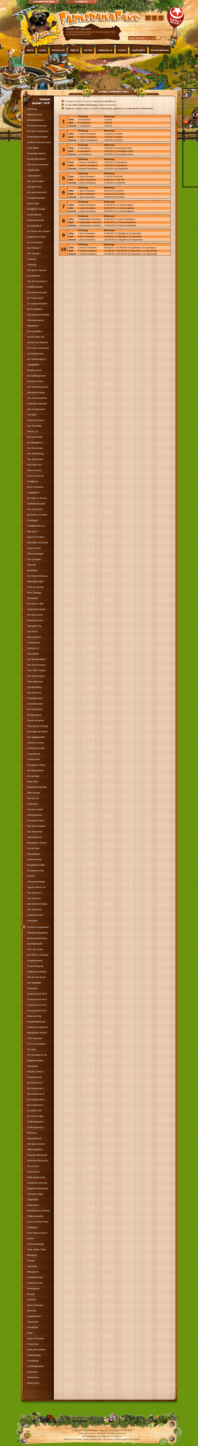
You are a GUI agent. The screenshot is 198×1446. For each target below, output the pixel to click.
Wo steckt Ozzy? (35, 615)
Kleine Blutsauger (35, 1244)
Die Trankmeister (35, 298)
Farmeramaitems (43, 1)
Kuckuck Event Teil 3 (37, 999)
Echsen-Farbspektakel (114, 91)
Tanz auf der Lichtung (37, 726)
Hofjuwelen (32, 988)
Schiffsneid (32, 520)
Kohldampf (32, 570)
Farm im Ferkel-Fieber (37, 1222)
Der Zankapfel (34, 559)
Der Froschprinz (34, 709)
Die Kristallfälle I (35, 331)
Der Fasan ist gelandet (38, 348)
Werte (74, 50)
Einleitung (32, 109)
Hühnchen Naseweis (37, 403)
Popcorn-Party (34, 548)
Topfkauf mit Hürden (36, 971)
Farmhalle (105, 50)
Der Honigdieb (34, 982)
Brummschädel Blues (37, 938)
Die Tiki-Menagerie (36, 676)
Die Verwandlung (35, 453)
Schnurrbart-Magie (36, 881)
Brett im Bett (33, 203)
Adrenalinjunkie (34, 837)
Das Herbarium (34, 909)
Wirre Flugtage (34, 592)
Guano (30, 1238)
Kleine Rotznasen (35, 420)
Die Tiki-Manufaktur (36, 659)
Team (80, 1433)
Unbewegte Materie (36, 153)
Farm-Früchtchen (35, 487)
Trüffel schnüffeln (35, 1216)
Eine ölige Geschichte (37, 542)
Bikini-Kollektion (34, 1149)
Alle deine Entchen (36, 1144)
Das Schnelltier (34, 426)
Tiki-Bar (31, 1260)
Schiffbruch (32, 481)
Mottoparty (32, 1227)
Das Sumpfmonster (36, 409)
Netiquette (101, 1433)
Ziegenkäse (32, 1199)
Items (122, 50)
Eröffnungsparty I (35, 1121)
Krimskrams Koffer (36, 865)
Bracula (31, 1294)
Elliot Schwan (33, 793)
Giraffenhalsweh (35, 287)
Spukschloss (33, 1205)
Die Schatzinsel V (35, 1105)
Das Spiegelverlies (36, 737)
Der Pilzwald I (33, 253)
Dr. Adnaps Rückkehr (37, 303)
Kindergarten (33, 1288)
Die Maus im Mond (36, 765)
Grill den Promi (34, 187)
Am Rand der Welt (36, 748)
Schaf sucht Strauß (36, 609)
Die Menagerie (34, 715)
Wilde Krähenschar (36, 1177)
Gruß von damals (35, 587)
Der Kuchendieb (35, 242)
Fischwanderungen (36, 503)
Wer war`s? (32, 531)
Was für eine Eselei (36, 977)
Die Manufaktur (34, 687)
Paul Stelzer (134, 1439)
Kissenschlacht (34, 1138)
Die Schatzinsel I (35, 1083)
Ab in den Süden (35, 949)
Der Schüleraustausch (37, 387)
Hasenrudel (32, 1322)
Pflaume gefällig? (35, 553)
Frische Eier (33, 1344)
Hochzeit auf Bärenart (37, 342)
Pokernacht (32, 804)
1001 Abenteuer (34, 1038)
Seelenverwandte (35, 220)
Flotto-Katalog (34, 1355)
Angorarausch (34, 1316)
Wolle (30, 1333)
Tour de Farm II (34, 893)
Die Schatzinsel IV (36, 1099)
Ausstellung (32, 1361)
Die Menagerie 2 (35, 442)
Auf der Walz (33, 848)
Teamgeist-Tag (34, 626)
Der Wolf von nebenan (37, 955)
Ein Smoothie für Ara (37, 1055)
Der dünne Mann (35, 448)
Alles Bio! (31, 565)
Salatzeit (31, 1299)
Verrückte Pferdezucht (37, 1160)
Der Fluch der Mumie (37, 904)
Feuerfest (31, 264)
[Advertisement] (56, 70)
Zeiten (88, 50)
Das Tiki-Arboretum (36, 665)
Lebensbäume (34, 175)
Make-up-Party (34, 1016)
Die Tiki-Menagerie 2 (37, 359)
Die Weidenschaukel (37, 292)
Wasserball (32, 1066)
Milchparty (32, 1255)
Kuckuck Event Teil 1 (37, 1010)
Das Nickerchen (34, 831)
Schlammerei (33, 642)
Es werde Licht (34, 1110)
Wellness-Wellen (35, 1060)
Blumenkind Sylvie (36, 392)
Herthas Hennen (35, 1283)
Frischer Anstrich (35, 1071)
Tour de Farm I (34, 898)
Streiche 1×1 (33, 648)
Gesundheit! (33, 654)
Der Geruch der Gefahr (38, 314)
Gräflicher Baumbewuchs (39, 142)
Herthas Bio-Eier (35, 1277)
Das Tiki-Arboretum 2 (37, 281)
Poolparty (31, 259)
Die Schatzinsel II (35, 1088)
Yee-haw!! (32, 414)
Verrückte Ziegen (35, 1194)
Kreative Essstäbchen (37, 1027)
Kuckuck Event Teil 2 (37, 1005)
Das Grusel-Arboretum (38, 164)
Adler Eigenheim (35, 681)
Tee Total (31, 1049)
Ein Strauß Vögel (35, 1116)
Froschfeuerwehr (35, 704)
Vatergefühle (33, 364)
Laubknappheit (34, 214)
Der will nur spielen (36, 826)
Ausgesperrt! (33, 492)
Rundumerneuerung (36, 125)
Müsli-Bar (31, 1310)
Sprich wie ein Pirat (36, 237)
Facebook (81, 1)
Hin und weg (33, 776)
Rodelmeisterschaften (37, 137)
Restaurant (32, 1372)
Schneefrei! (32, 598)
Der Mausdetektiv (35, 770)
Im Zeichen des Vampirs (38, 231)
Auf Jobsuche (33, 276)
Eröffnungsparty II (35, 1127)
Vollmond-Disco (34, 815)
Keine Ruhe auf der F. (37, 1233)
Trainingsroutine (35, 698)
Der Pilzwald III (34, 225)
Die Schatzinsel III (35, 1094)
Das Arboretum (34, 692)
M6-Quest (32, 1133)
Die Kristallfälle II (35, 309)
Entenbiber (32, 920)
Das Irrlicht (32, 631)
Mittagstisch (33, 1272)
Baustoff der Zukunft (36, 843)
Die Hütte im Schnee (37, 498)
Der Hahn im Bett (35, 603)
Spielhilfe (58, 50)
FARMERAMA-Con (36, 526)
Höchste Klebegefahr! (37, 932)
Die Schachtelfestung (37, 576)
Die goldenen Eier (35, 870)
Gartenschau (33, 1172)
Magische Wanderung (37, 1188)
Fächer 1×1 (32, 431)
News (30, 50)
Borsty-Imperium (35, 620)
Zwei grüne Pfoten (36, 820)
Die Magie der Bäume (37, 731)
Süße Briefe (33, 148)
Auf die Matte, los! (35, 337)
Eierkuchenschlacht (36, 1349)
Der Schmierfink (34, 509)
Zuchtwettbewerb (35, 1366)
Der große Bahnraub (37, 192)
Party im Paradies (35, 1338)
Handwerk (138, 50)
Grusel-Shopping (35, 966)
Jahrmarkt (32, 1266)
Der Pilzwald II (34, 248)
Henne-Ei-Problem (36, 537)
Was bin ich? (33, 798)
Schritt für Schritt (35, 381)
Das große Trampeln (37, 270)
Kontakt (111, 1433)
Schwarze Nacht (35, 809)
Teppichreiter (33, 170)
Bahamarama (160, 50)
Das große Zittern (35, 181)
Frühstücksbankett (36, 198)
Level (42, 50)
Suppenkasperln (35, 960)
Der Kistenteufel (35, 944)
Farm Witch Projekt (36, 670)
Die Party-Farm (34, 465)
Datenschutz (90, 1433)
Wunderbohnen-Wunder (38, 1210)
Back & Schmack (35, 1305)
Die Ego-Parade (35, 437)
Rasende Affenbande (37, 1155)
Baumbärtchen (34, 637)
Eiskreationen (33, 854)
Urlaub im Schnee (35, 742)
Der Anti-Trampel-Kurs (37, 131)
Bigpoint (117, 1436)
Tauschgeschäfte (35, 581)
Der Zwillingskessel (36, 376)
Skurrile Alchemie (35, 720)
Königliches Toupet (36, 209)
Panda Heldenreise (36, 1021)
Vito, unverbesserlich (37, 398)
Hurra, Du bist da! (35, 476)
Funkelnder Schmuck (37, 1183)
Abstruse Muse (34, 859)
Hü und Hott (33, 1166)
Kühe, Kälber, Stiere (36, 1249)
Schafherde (32, 1327)
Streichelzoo (33, 1377)
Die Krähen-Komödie (37, 515)
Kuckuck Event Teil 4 (37, 994)
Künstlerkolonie (34, 1077)
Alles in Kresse (34, 470)
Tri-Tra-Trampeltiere (36, 1044)
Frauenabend (33, 754)
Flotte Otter (32, 781)
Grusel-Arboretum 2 (36, 159)
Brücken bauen (34, 370)
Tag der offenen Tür (36, 887)
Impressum (121, 1433)
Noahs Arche (33, 1383)
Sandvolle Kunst (35, 915)
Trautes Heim (33, 759)
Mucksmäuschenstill (36, 787)
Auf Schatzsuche (35, 353)
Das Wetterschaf (35, 459)
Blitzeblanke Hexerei (37, 1033)
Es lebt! (30, 876)
